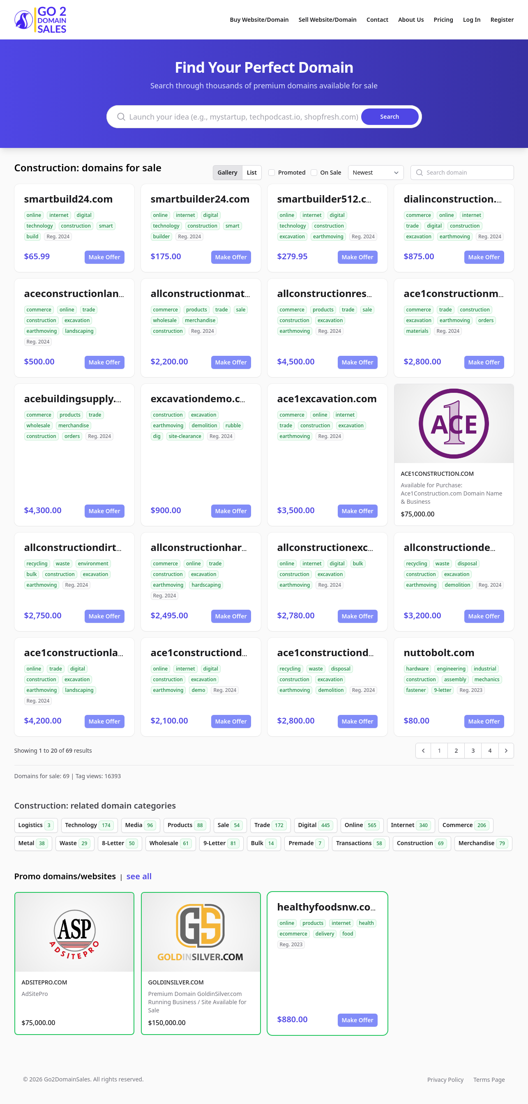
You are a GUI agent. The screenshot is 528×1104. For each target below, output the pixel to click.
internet (58, 215)
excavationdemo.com (203, 398)
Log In (472, 19)
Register (502, 19)
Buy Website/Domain (259, 19)
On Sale (330, 172)
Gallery (227, 172)
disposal (467, 563)
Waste (75, 843)
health (366, 923)
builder (161, 236)
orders (485, 320)
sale (241, 309)
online (34, 215)
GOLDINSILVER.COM (176, 982)
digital (84, 215)
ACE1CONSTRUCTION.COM (437, 473)
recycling (37, 563)
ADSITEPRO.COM (44, 982)
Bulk (264, 843)
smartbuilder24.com (200, 198)
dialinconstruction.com (461, 198)
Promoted (292, 172)
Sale (230, 825)
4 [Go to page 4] (489, 750)
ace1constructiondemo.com (219, 652)
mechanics (487, 679)
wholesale (165, 320)
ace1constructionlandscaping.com (108, 652)
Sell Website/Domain (328, 19)
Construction (422, 843)
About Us (411, 19)
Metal (33, 843)
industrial (485, 668)
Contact (377, 19)
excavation (292, 236)
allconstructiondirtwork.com (94, 547)
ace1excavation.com (327, 398)
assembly (455, 679)
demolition (204, 425)
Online (362, 825)
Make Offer (104, 257)
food (347, 933)
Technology (89, 825)
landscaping (79, 330)
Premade (306, 843)
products (196, 309)
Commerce (466, 825)
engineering (451, 668)
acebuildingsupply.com (80, 398)
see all (139, 876)
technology (40, 225)
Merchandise (483, 843)
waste (63, 563)
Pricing (443, 19)
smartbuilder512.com (329, 198)
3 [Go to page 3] (473, 750)
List (252, 172)
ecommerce (293, 933)
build (33, 236)
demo (198, 690)
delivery (325, 933)
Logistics (36, 825)
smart (106, 225)
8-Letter (120, 843)
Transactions (360, 843)
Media (141, 825)
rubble (233, 425)
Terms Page (489, 1079)
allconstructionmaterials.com (223, 293)
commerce (418, 215)
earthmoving (328, 236)
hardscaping (206, 584)
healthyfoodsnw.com (328, 906)
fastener (416, 690)
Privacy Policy (445, 1079)
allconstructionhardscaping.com (230, 547)
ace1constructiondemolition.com (358, 652)
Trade (270, 825)
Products (187, 825)
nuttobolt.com (439, 652)
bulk (32, 574)
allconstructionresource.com (347, 293)
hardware (417, 668)
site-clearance (185, 436)
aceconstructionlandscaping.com (105, 293)
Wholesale (171, 843)
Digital (315, 825)
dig (157, 436)
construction (76, 225)
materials (417, 330)
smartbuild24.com (68, 198)
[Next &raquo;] (506, 750)
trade (412, 225)
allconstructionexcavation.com (353, 547)
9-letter (442, 690)
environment (93, 563)
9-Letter (221, 843)
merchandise (200, 320)
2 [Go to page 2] (456, 750)
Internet (411, 825)
